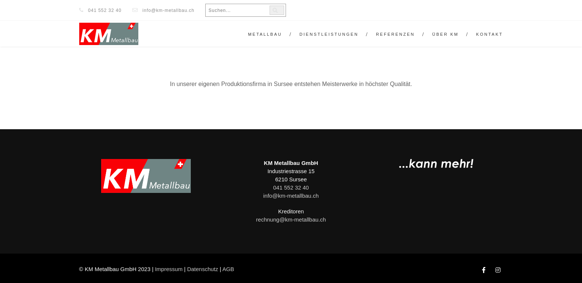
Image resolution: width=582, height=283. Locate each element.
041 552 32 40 (105, 10)
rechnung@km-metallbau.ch (291, 219)
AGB (228, 269)
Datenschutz (202, 269)
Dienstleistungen (328, 34)
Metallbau (265, 34)
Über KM (445, 34)
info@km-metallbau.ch (168, 10)
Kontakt (489, 34)
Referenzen (395, 34)
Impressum (169, 269)
